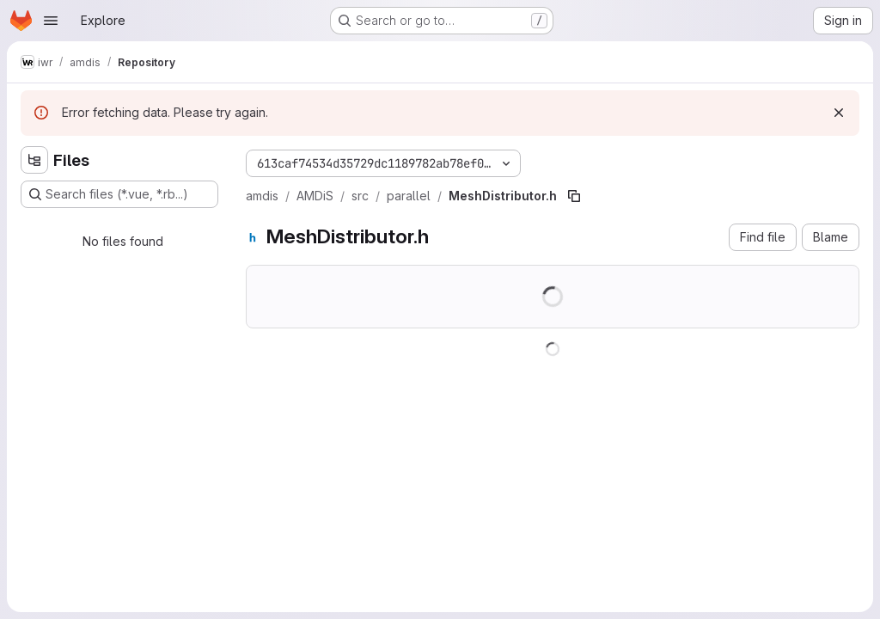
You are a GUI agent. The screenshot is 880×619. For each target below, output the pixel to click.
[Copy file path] (574, 196)
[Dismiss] (838, 112)
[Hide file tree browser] (34, 160)
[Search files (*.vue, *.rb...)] (119, 194)
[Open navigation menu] (50, 20)
